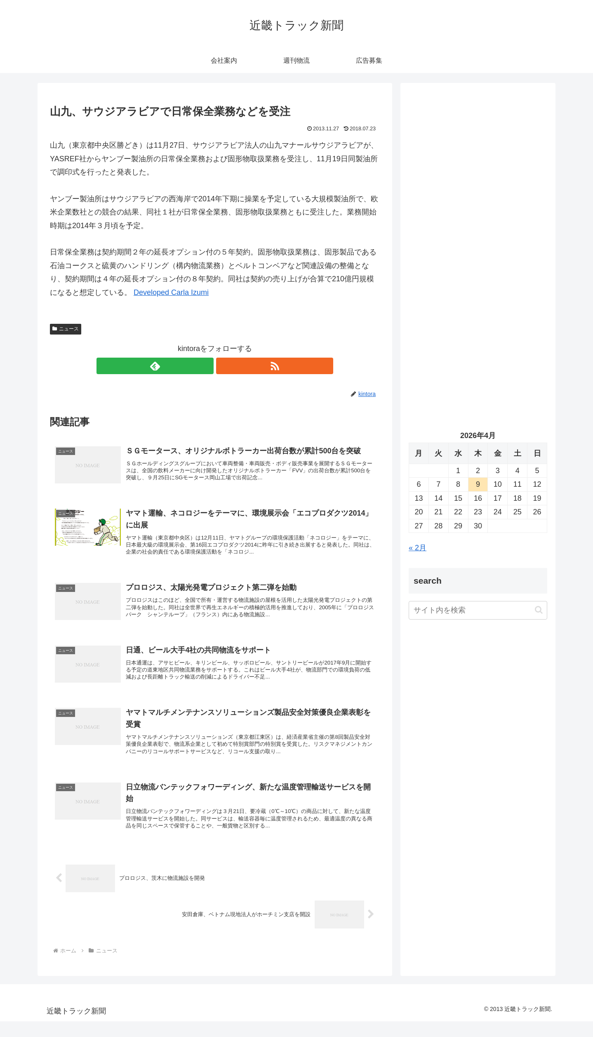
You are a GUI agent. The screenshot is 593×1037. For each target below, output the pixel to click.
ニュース (65, 329)
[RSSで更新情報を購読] (224, 366)
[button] (539, 610)
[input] (478, 610)
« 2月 (417, 548)
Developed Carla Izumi (171, 292)
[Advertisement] (478, 175)
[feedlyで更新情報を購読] (205, 366)
